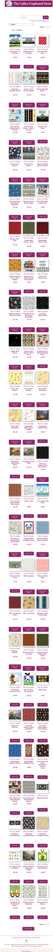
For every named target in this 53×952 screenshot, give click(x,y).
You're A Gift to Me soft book (29, 690)
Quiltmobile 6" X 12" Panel (28, 52)
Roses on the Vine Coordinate (28, 89)
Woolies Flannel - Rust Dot (28, 653)
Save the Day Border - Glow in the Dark (28, 128)
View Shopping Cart (43, 21)
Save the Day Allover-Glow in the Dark (15, 128)
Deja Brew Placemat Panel (15, 834)
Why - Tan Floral (28, 613)
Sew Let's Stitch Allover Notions (42, 164)
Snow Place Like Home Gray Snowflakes (28, 315)
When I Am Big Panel (15, 576)
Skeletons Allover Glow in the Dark (15, 314)
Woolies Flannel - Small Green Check (42, 654)
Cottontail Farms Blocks (42, 903)
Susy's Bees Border (29, 389)
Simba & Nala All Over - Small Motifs (14, 278)
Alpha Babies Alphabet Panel (29, 762)
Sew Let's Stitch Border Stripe (28, 202)
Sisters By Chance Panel (42, 277)
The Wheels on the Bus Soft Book (15, 904)
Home (33, 21)
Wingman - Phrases (15, 651)
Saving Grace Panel (42, 127)
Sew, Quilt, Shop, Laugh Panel (42, 202)
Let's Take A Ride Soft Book (15, 867)
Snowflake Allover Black (42, 314)
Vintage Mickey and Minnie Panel (29, 539)
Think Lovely (28, 501)
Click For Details (15, 49)
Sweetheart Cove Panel (28, 462)
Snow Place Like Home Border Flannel (28, 799)
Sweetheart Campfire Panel (42, 427)
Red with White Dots (42, 52)
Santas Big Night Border (42, 89)
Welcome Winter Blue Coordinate (42, 539)
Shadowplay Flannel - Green (29, 241)
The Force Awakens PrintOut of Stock (42, 465)
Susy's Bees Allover (15, 389)
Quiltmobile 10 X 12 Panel (14, 52)
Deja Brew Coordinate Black (29, 834)
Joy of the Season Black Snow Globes (42, 727)
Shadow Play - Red (15, 239)
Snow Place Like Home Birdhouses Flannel (42, 764)
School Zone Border (28, 164)
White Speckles (28, 576)
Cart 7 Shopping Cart (26, 951)
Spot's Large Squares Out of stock (29, 352)
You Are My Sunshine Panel (15, 690)
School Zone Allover (15, 164)
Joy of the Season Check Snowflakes (28, 727)
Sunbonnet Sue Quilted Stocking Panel (42, 352)
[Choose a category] (21, 24)
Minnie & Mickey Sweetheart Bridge (28, 868)
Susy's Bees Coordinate (42, 389)
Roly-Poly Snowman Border (15, 89)
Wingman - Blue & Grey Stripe (42, 614)
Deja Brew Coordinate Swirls (43, 834)
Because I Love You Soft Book (42, 867)
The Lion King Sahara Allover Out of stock (15, 502)
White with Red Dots (42, 576)
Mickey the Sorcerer (14, 726)
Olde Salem (42, 690)
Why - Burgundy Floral (14, 614)
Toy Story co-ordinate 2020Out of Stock (14, 540)
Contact (28, 937)
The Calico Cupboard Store (34, 946)
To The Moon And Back (42, 501)
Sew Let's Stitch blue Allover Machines (14, 203)
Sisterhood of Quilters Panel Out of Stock (28, 278)
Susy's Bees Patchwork (15, 427)
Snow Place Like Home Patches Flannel (14, 799)
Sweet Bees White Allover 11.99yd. (28, 427)
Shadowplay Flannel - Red (42, 241)
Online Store (21, 937)
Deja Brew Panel (42, 798)
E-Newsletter (36, 937)
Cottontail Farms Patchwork (28, 903)
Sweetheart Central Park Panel (15, 463)
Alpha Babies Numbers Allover (14, 762)
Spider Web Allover (15, 352)
